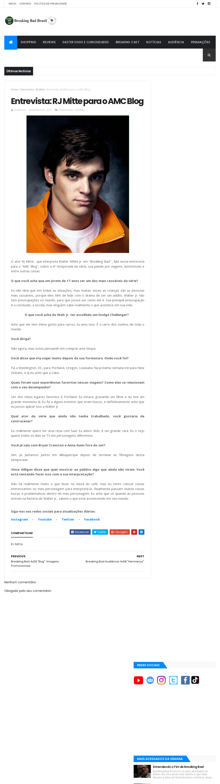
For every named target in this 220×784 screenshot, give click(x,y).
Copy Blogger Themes (54, 778)
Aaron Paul (160, 428)
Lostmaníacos (162, 473)
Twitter (68, 546)
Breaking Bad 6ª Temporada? (191, 222)
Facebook (92, 546)
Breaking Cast (128, 42)
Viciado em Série (163, 468)
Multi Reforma (162, 484)
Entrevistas (27, 89)
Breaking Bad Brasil (166, 463)
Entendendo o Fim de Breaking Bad (192, 198)
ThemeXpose (28, 778)
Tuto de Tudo (161, 489)
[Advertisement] (137, 21)
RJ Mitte (40, 89)
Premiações (200, 42)
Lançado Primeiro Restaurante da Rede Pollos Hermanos (192, 273)
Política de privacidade (50, 3)
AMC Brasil (160, 406)
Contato (25, 3)
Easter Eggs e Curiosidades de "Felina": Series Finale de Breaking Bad (192, 248)
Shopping (28, 42)
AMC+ (156, 413)
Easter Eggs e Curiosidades (86, 42)
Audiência (176, 42)
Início (12, 3)
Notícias (153, 42)
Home (14, 89)
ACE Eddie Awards (164, 391)
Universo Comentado (167, 478)
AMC (156, 399)
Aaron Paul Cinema (165, 435)
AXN (155, 420)
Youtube (45, 546)
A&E (155, 384)
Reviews (49, 42)
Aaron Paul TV (162, 442)
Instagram (19, 546)
